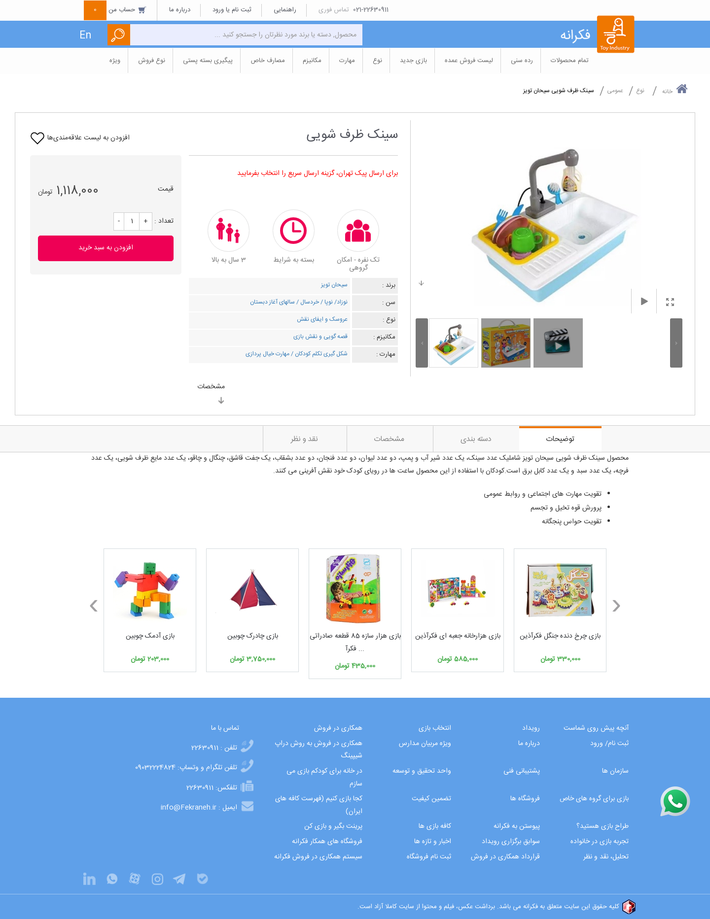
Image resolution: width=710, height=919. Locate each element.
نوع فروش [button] (151, 60)
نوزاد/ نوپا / (333, 302)
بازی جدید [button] (413, 60)
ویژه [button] (114, 60)
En (85, 36)
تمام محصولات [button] (570, 60)
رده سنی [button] (522, 60)
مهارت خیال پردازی (267, 354)
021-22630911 (371, 9)
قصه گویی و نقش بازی (320, 336)
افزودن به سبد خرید (105, 248)
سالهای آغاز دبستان (272, 302)
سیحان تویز (334, 285)
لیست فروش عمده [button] (469, 60)
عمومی (615, 91)
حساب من (115, 9)
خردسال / (307, 302)
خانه (675, 90)
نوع (640, 91)
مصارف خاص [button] (267, 60)
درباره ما (179, 9)
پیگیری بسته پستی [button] (208, 60)
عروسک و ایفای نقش (322, 319)
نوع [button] (377, 60)
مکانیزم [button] (312, 60)
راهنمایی (285, 9)
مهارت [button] (347, 60)
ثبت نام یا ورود (232, 9)
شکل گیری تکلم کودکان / (318, 354)
